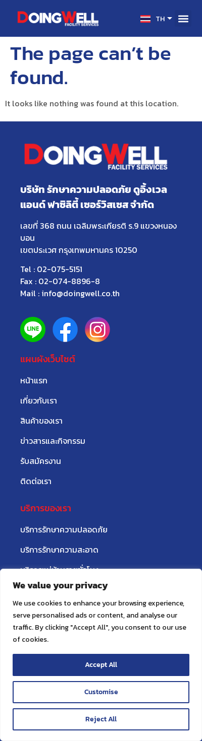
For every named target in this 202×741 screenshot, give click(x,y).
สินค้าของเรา (41, 421)
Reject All (101, 719)
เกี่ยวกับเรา (38, 400)
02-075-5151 (59, 269)
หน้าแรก (33, 380)
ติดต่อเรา (36, 481)
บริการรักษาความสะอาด (59, 550)
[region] (101, 655)
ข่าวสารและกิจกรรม (52, 441)
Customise (101, 692)
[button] (183, 18)
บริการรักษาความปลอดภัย (64, 529)
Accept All (101, 664)
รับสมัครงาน (40, 461)
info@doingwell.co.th (80, 293)
